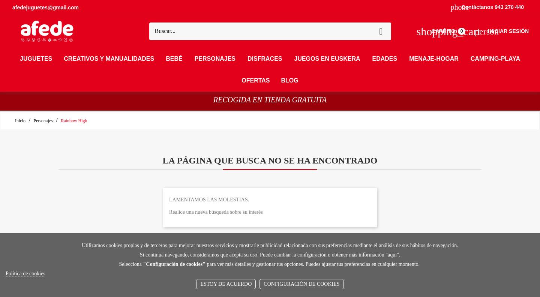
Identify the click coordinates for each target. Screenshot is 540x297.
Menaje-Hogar (434, 59)
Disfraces (265, 59)
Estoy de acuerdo (226, 284)
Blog (289, 80)
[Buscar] (263, 31)
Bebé (174, 59)
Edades (385, 59)
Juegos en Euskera (327, 59)
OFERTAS (256, 80)
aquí (392, 255)
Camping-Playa (495, 59)
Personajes (215, 59)
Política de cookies (25, 273)
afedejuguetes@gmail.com (45, 7)
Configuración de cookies (301, 284)
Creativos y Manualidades (109, 59)
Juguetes (36, 59)
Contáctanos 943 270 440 (487, 7)
